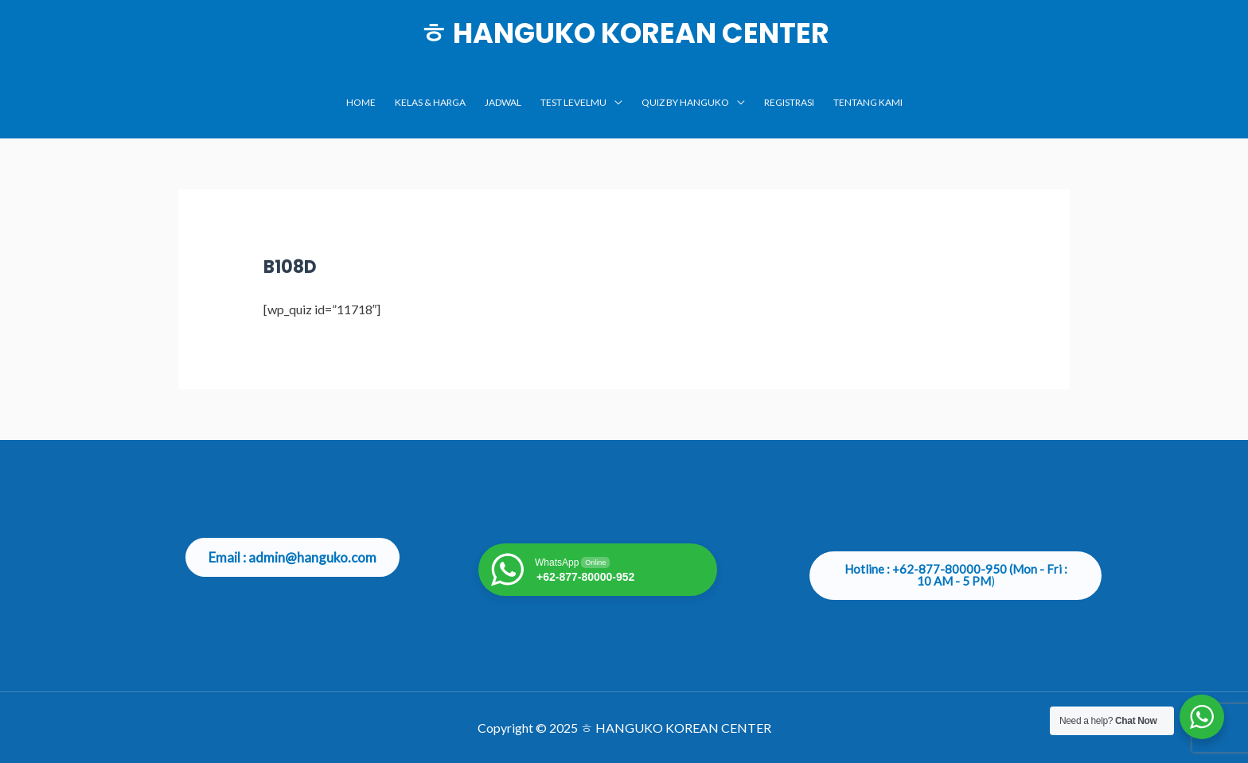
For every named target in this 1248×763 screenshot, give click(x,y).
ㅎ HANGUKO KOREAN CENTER (624, 33)
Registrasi (789, 102)
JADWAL (503, 102)
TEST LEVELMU (573, 102)
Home (361, 102)
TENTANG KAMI (868, 102)
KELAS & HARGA (430, 102)
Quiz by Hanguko (685, 102)
